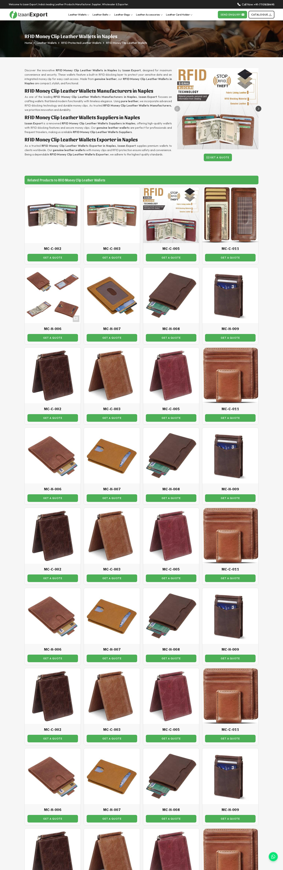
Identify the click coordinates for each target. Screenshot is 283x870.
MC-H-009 (230, 328)
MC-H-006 (52, 328)
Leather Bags (123, 14)
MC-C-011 (230, 248)
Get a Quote (217, 157)
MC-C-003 (112, 248)
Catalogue (261, 14)
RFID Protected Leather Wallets (81, 43)
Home (28, 43)
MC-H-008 (171, 328)
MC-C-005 (171, 248)
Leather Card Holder (179, 14)
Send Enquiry (232, 14)
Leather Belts (101, 14)
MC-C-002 (52, 248)
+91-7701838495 (264, 4)
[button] (258, 109)
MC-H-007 (112, 328)
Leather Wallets (79, 14)
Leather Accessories (149, 14)
